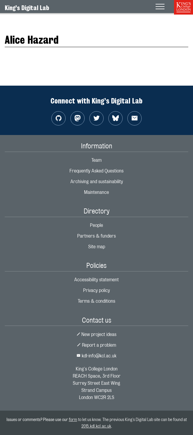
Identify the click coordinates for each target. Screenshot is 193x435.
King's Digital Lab (27, 8)
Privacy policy (96, 290)
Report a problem (96, 345)
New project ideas (97, 334)
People (96, 225)
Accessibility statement (96, 279)
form (73, 419)
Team (96, 160)
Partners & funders (96, 236)
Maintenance (96, 192)
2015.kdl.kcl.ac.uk (96, 425)
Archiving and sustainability (96, 181)
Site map (96, 246)
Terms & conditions (96, 301)
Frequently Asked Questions (96, 171)
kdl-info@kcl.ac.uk (96, 356)
